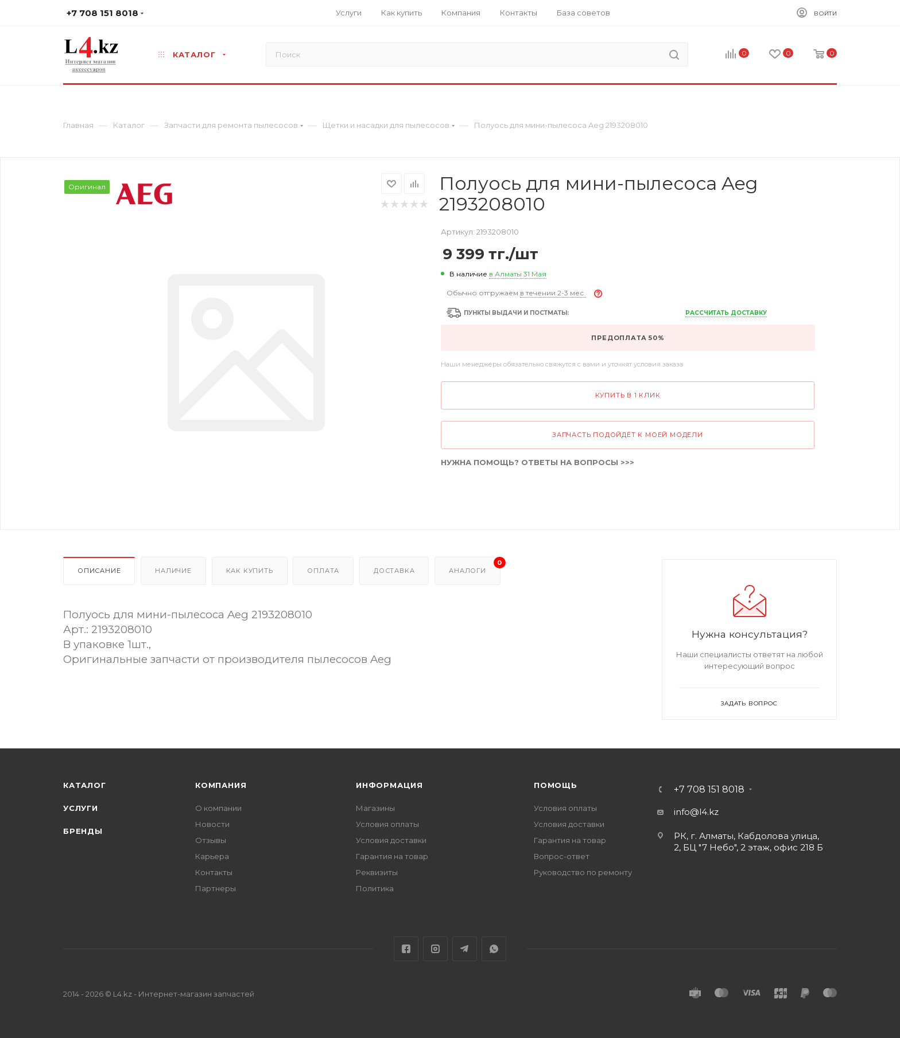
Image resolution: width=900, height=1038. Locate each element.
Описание (99, 571)
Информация (389, 785)
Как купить (249, 571)
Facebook (406, 948)
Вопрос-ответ (561, 856)
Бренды (83, 831)
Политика (375, 888)
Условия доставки (391, 840)
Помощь (555, 785)
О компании (218, 808)
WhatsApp (494, 948)
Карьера (212, 856)
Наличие (173, 571)
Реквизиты (377, 872)
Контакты (213, 872)
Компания (220, 785)
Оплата (323, 571)
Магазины (375, 808)
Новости (212, 824)
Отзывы (210, 840)
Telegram (464, 948)
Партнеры (215, 888)
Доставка (394, 571)
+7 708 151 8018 (709, 789)
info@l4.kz (696, 811)
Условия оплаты (387, 824)
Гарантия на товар (392, 856)
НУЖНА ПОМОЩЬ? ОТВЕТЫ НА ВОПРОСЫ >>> (537, 462)
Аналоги (474, 566)
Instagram (435, 948)
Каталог (84, 785)
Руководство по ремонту (583, 872)
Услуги (80, 808)
